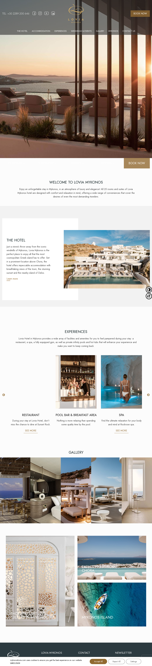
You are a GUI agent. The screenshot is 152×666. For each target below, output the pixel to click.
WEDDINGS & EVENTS (81, 31)
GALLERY (100, 31)
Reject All (116, 661)
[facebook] (34, 15)
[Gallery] (15, 490)
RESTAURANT (31, 415)
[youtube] (46, 16)
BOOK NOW (140, 13)
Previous (3, 395)
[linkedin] (53, 15)
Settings (133, 661)
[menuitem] (22, 31)
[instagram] (40, 15)
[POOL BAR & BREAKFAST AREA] (76, 382)
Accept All (98, 661)
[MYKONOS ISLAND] (111, 604)
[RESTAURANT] (30, 382)
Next (148, 395)
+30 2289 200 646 (18, 14)
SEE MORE (30, 430)
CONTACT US (129, 31)
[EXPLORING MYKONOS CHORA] (111, 558)
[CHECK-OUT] (45, 163)
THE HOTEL (22, 31)
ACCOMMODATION (41, 31)
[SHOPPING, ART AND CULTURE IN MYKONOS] (40, 581)
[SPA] (121, 382)
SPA (121, 415)
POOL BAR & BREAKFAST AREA (76, 415)
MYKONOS (113, 31)
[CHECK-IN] (15, 163)
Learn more (12, 278)
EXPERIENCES (61, 31)
